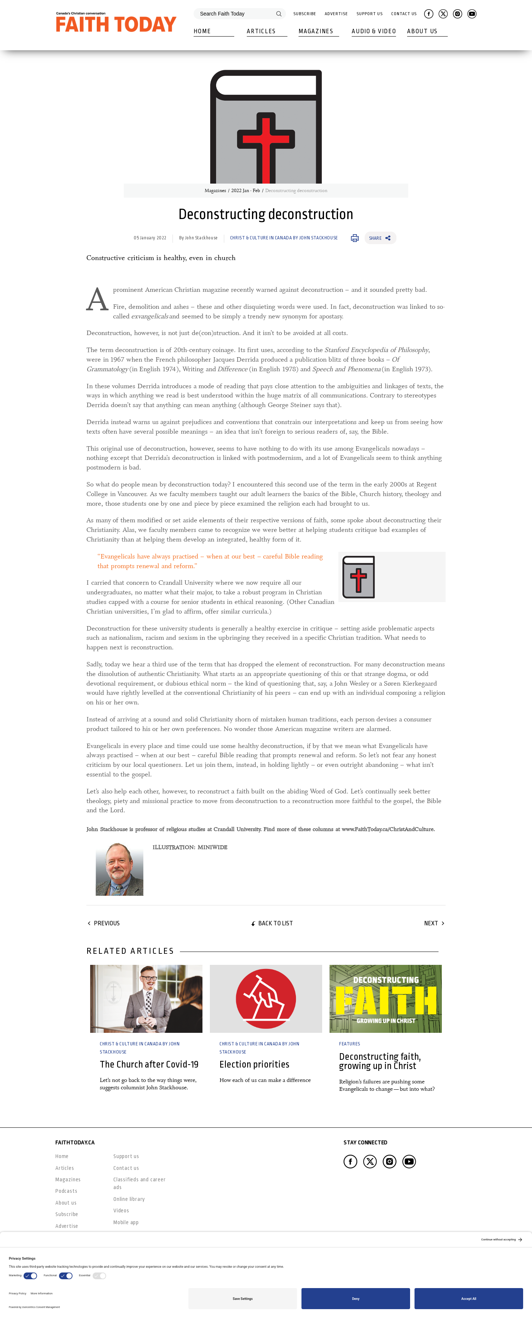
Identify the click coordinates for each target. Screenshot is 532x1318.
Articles (261, 31)
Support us (126, 1156)
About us (65, 1203)
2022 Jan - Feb (245, 191)
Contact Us (404, 13)
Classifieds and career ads (139, 1183)
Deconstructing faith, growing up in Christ (380, 1061)
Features (349, 1043)
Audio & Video (374, 31)
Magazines (316, 31)
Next (431, 923)
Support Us (369, 13)
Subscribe (304, 13)
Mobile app (126, 1222)
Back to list (275, 923)
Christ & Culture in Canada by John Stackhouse (284, 237)
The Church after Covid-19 (149, 1064)
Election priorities (254, 1064)
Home (202, 31)
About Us (422, 31)
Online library (129, 1199)
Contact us (126, 1168)
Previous (107, 923)
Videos (121, 1210)
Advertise (336, 13)
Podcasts (66, 1191)
